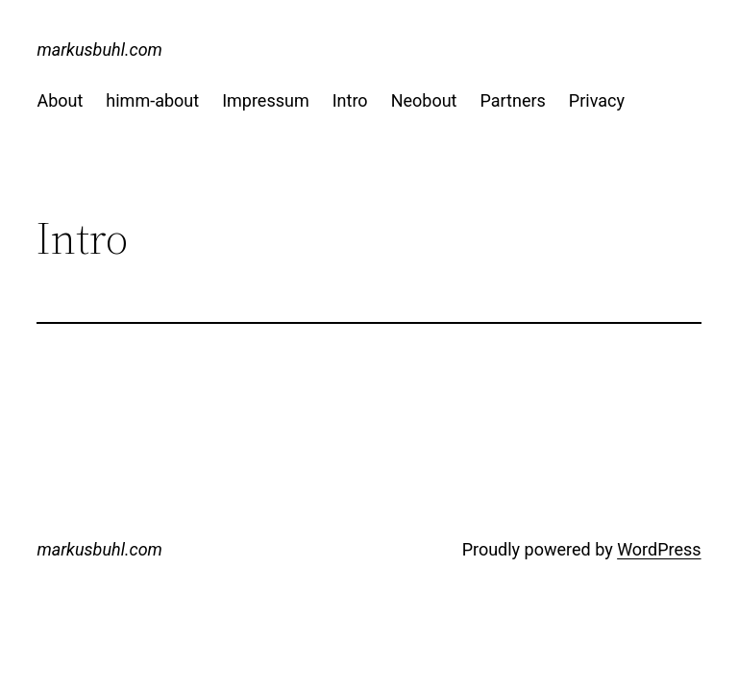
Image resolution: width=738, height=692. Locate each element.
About (60, 100)
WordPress (659, 549)
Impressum (265, 100)
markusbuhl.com (99, 49)
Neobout (424, 100)
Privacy (597, 100)
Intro (350, 100)
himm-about (152, 100)
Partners (512, 100)
